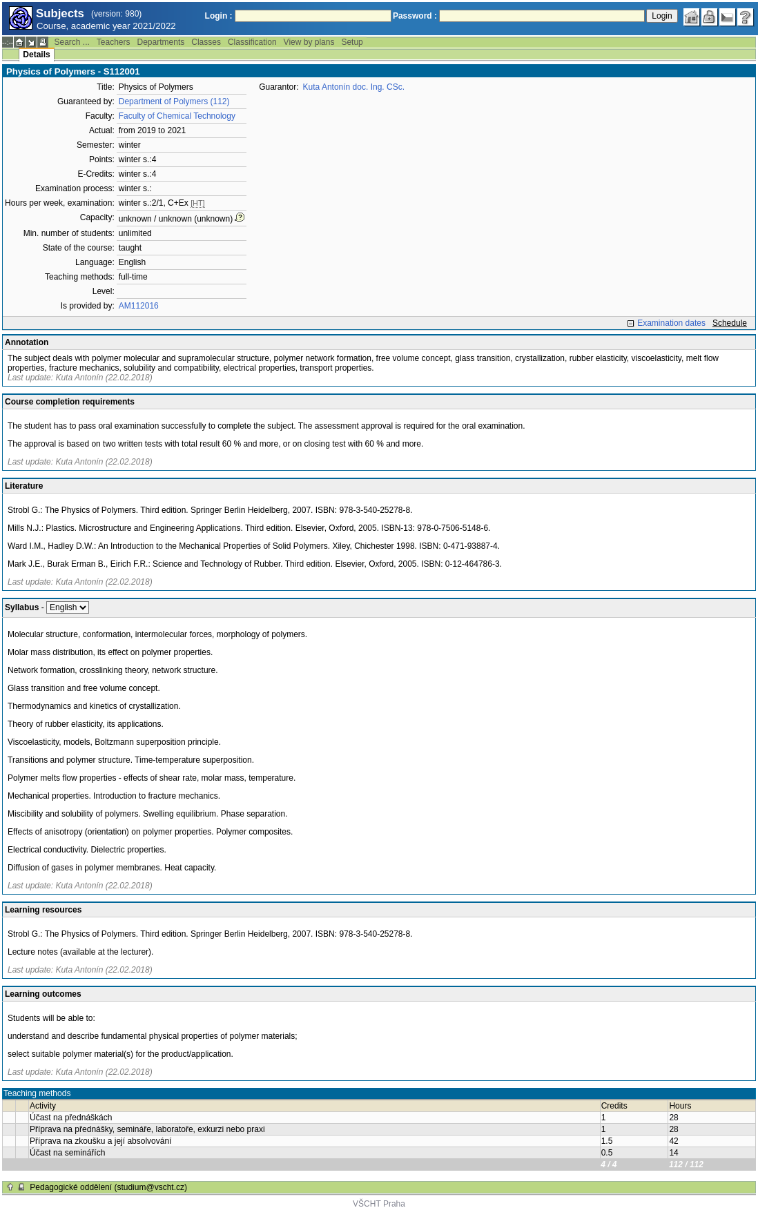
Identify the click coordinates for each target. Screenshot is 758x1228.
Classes (206, 42)
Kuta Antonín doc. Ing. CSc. (354, 87)
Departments (161, 42)
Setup (351, 42)
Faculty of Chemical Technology (177, 116)
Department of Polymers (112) (174, 101)
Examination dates (671, 323)
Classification (252, 42)
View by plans (309, 42)
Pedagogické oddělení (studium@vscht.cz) (108, 1187)
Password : (415, 16)
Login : (219, 16)
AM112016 (139, 306)
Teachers (113, 42)
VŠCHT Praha (379, 1204)
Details (36, 54)
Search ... (71, 42)
